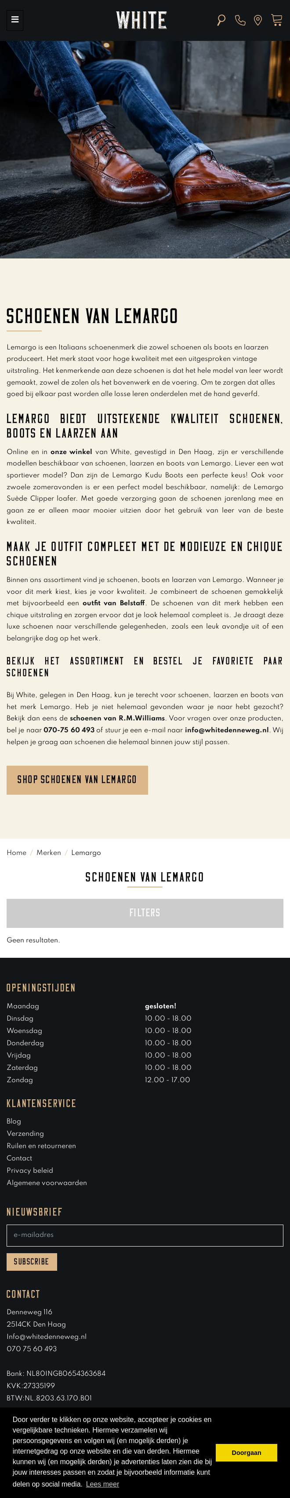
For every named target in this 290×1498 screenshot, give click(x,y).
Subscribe (32, 1261)
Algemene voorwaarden (47, 1183)
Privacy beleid (30, 1170)
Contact (19, 1158)
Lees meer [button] (103, 1484)
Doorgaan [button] (246, 1452)
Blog (14, 1121)
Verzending (25, 1134)
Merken (48, 853)
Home (16, 853)
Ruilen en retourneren (41, 1146)
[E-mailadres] (145, 1236)
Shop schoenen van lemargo (77, 779)
